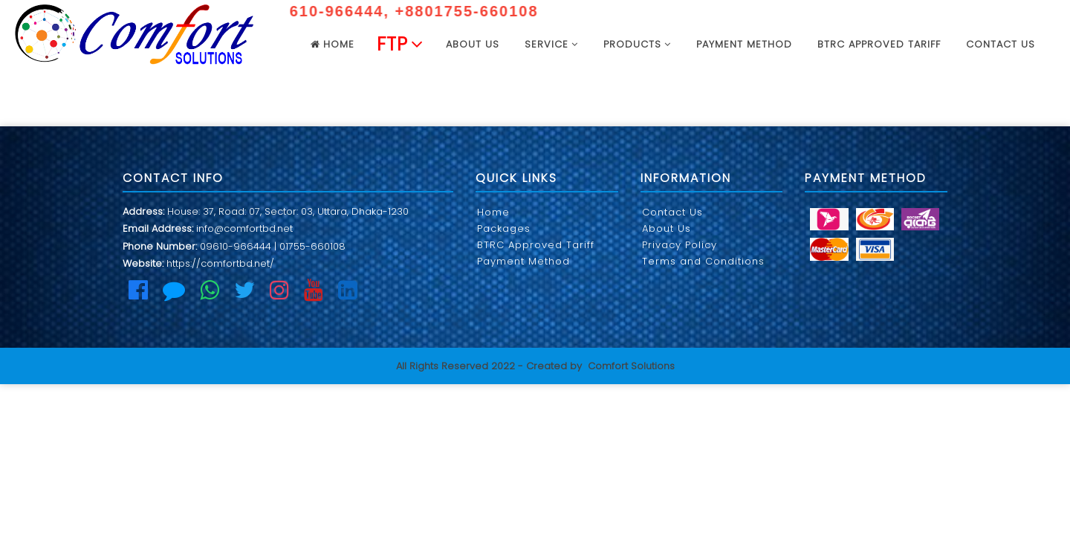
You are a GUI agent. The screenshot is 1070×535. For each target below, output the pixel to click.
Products (637, 44)
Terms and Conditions (703, 261)
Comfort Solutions (631, 366)
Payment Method (744, 44)
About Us (666, 228)
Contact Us (1000, 44)
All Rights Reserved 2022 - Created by (489, 366)
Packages (504, 228)
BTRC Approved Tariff (879, 44)
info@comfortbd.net (244, 228)
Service (551, 44)
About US (472, 44)
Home (332, 44)
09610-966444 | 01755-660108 (273, 246)
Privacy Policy (679, 245)
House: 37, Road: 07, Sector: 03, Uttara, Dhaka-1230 (288, 211)
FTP (400, 44)
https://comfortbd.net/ (220, 263)
